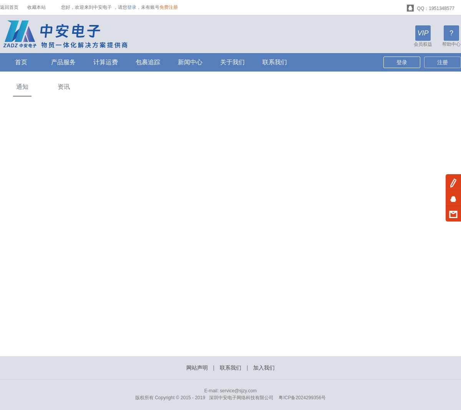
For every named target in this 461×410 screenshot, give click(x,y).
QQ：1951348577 (430, 7)
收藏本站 (36, 7)
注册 (442, 62)
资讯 (64, 86)
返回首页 (9, 7)
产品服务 (63, 62)
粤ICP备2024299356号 (302, 397)
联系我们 (274, 62)
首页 (21, 62)
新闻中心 (190, 62)
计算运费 (105, 62)
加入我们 (264, 368)
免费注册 (168, 7)
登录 (131, 7)
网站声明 (197, 368)
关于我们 (232, 62)
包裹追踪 (148, 62)
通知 (22, 86)
